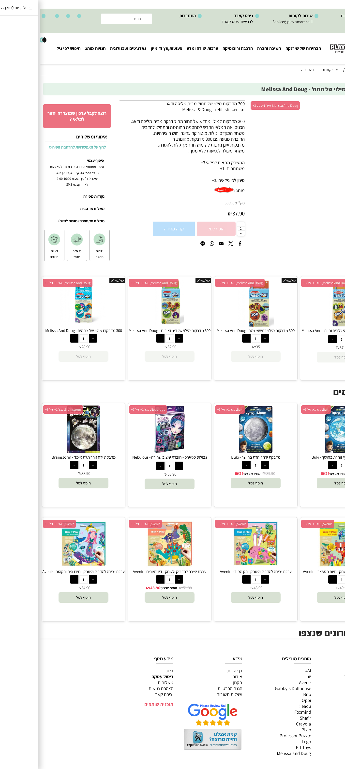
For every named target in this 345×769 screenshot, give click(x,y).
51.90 (147, 587)
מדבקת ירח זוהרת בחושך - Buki (215, 457)
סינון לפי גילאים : (190, 180)
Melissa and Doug (254, 753)
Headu (264, 706)
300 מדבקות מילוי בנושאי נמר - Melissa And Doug (216, 330)
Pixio (266, 730)
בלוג (129, 671)
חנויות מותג (55, 48)
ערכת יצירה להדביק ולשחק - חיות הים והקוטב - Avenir (43, 571)
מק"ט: (200, 203)
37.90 (198, 213)
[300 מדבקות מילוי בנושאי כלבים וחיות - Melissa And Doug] (301, 325)
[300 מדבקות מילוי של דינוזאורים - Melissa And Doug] (129, 325)
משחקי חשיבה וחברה (321, 676)
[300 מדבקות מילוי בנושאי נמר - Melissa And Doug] (215, 325)
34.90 (45, 587)
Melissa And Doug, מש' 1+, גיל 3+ (235, 105)
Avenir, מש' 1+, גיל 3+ (277, 524)
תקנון (197, 682)
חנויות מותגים (328, 706)
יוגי (268, 676)
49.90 (304, 587)
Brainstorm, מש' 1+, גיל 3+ (23, 409)
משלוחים (125, 682)
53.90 (131, 474)
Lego (266, 741)
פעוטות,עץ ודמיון (325, 694)
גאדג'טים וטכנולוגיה (88, 48)
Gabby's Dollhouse (253, 688)
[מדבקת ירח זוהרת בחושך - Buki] (215, 451)
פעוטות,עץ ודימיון (126, 48)
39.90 (230, 473)
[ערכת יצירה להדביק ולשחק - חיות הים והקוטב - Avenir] (43, 566)
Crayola (263, 724)
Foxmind (262, 712)
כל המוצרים (330, 671)
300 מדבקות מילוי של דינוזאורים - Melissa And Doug (129, 330)
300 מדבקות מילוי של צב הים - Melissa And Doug (43, 330)
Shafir (265, 718)
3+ (174, 180)
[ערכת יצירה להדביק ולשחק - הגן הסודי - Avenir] (215, 566)
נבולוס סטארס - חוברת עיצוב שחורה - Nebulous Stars (129, 459)
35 (218, 346)
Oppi (266, 700)
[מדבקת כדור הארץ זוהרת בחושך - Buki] (301, 451)
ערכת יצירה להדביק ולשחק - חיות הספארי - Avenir (301, 571)
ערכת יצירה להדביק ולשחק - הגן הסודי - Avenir (216, 571)
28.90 (45, 346)
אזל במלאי (331, 103)
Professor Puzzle (255, 736)
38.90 (316, 473)
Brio (267, 694)
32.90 (131, 346)
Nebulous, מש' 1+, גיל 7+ (108, 409)
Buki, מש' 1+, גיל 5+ (276, 409)
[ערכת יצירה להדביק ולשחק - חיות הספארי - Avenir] (301, 566)
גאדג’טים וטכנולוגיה (323, 700)
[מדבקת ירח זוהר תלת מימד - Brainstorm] (43, 451)
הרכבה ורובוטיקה (197, 48)
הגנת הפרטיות (190, 688)
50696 (189, 203)
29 (287, 473)
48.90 (217, 587)
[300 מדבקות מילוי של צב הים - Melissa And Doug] (43, 325)
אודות (197, 676)
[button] (302, 483)
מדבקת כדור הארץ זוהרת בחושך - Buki (301, 457)
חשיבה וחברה (229, 48)
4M (268, 671)
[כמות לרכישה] (201, 228)
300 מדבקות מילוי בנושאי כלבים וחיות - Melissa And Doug (301, 333)
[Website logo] (315, 44)
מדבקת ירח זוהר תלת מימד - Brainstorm (43, 457)
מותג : (199, 190)
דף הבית (194, 671)
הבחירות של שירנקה (263, 48)
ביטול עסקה (122, 676)
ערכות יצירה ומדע (162, 48)
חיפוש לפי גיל (29, 48)
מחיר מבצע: (298, 473)
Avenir (265, 682)
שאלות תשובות (189, 694)
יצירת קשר (124, 694)
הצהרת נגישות (120, 688)
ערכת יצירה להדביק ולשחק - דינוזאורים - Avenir (129, 571)
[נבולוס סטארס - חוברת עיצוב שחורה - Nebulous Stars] (129, 451)
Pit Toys (263, 747)
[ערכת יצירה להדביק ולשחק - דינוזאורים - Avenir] (129, 566)
